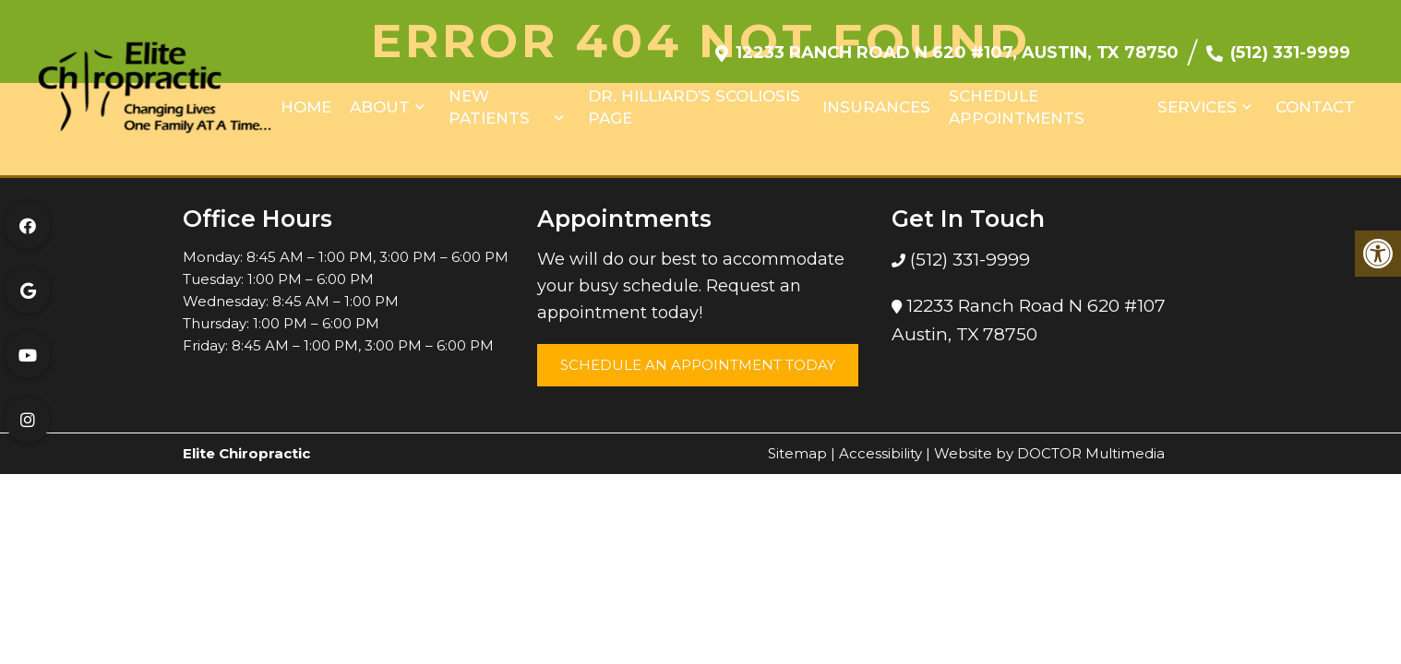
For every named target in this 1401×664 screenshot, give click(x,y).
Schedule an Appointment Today (697, 365)
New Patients (489, 97)
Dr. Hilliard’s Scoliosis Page (694, 97)
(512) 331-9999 (1290, 43)
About (380, 98)
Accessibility (880, 453)
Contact (1315, 98)
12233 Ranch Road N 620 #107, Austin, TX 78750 (957, 43)
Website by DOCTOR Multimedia (1049, 453)
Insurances (876, 98)
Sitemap (797, 453)
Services (1197, 98)
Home (306, 98)
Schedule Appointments (1016, 97)
